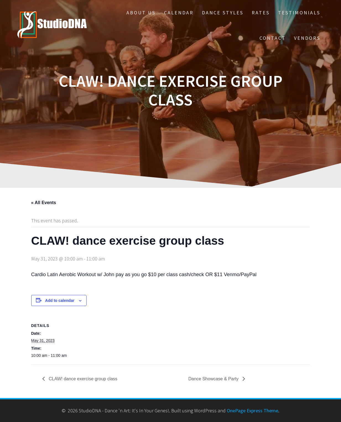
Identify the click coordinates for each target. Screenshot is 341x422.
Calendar (179, 12)
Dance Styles (222, 12)
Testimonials (299, 12)
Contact (272, 38)
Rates (261, 12)
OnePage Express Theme (252, 410)
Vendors (307, 38)
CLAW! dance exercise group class (83, 378)
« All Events (43, 202)
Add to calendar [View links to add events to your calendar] (59, 300)
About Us (140, 12)
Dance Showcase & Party (214, 378)
